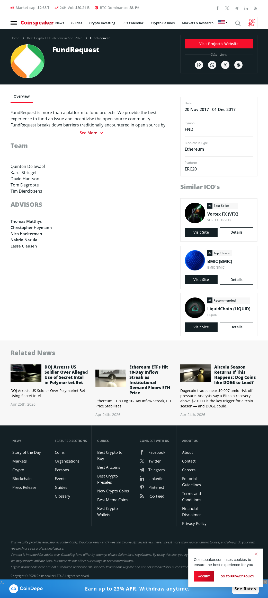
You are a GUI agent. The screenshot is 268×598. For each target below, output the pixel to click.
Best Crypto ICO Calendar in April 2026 (54, 38)
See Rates (245, 589)
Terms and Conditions (191, 496)
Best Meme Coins (112, 499)
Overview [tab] (22, 96)
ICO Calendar (133, 23)
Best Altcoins (108, 467)
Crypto (18, 469)
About (187, 452)
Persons (62, 469)
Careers (188, 469)
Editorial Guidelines (191, 481)
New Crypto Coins (113, 490)
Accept (204, 576)
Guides (76, 23)
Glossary (62, 496)
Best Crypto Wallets (107, 511)
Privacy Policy (194, 523)
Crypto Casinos (163, 23)
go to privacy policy (237, 576)
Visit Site (201, 232)
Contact (188, 461)
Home (15, 38)
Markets (19, 461)
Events (60, 478)
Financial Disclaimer (191, 511)
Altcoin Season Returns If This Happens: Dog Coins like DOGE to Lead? (235, 374)
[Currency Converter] (251, 22)
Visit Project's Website (218, 43)
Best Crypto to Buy (109, 455)
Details (236, 232)
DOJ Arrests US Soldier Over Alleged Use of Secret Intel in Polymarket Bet (66, 374)
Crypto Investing (102, 23)
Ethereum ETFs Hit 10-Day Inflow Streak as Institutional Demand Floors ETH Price (149, 380)
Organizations (67, 461)
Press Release (24, 487)
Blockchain (22, 478)
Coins (60, 452)
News (59, 23)
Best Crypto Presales (107, 479)
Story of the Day (26, 452)
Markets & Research (197, 23)
